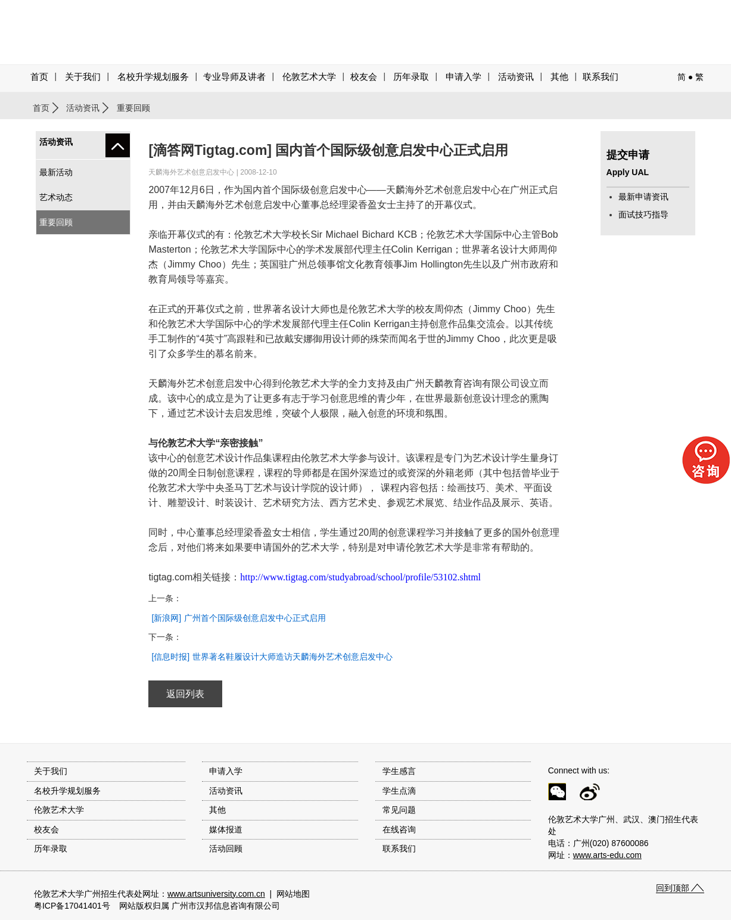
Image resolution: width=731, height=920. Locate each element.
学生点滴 (399, 790)
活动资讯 (82, 108)
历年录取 (411, 77)
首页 (39, 77)
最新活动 (56, 172)
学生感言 (399, 771)
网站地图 (293, 894)
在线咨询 (399, 829)
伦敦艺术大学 (309, 77)
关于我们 (83, 77)
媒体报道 (225, 829)
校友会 (363, 77)
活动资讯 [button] (516, 77)
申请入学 (463, 77)
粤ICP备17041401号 (72, 905)
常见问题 (399, 810)
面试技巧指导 (643, 214)
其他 (559, 77)
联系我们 (600, 77)
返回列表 (185, 694)
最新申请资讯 (643, 196)
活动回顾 (225, 848)
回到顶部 (672, 888)
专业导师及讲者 (234, 77)
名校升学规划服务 (153, 77)
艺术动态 (56, 197)
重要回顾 (56, 222)
